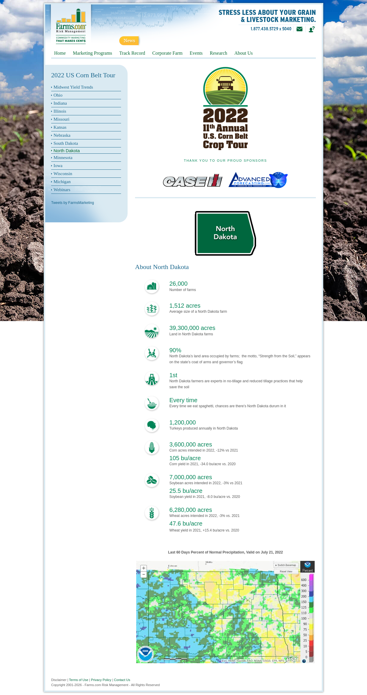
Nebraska (62, 135)
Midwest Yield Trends (73, 87)
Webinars (62, 189)
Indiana (60, 103)
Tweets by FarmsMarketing (72, 203)
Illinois (60, 111)
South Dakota (66, 143)
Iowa (58, 165)
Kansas (60, 127)
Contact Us (122, 680)
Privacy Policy (101, 680)
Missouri (61, 119)
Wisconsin (63, 173)
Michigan (62, 181)
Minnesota (63, 157)
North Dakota (67, 150)
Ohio (58, 95)
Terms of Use (78, 680)
